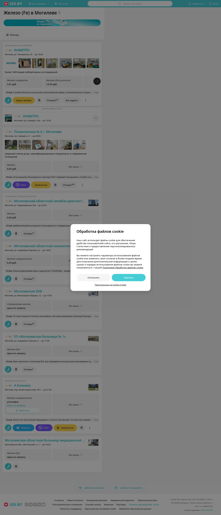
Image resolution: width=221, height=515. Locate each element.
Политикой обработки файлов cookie (122, 267)
